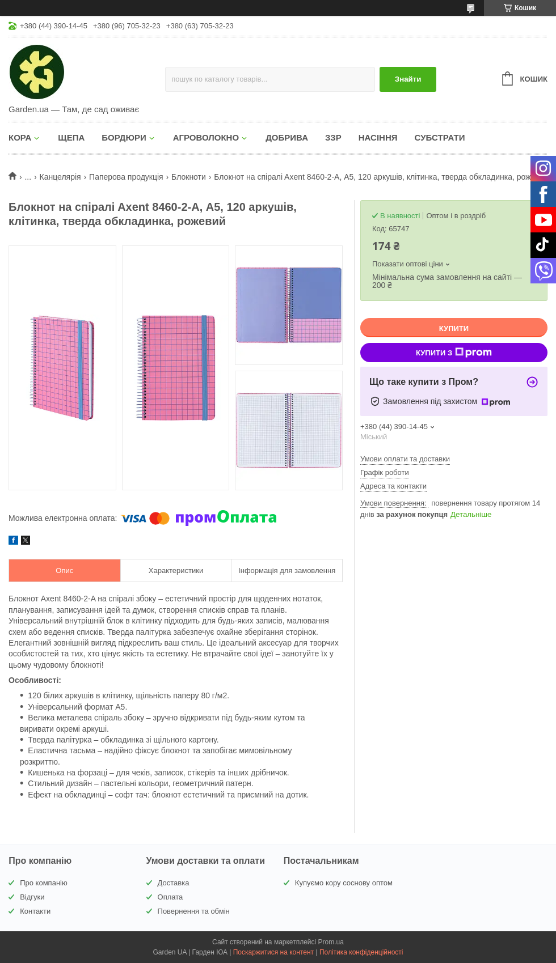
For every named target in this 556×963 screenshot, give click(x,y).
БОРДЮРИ (124, 137)
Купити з (454, 352)
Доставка (173, 883)
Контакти (35, 911)
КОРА (20, 137)
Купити (454, 328)
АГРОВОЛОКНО (206, 137)
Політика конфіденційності (361, 952)
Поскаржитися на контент (273, 952)
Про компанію (44, 883)
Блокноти (188, 176)
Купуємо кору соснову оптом (344, 883)
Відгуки (32, 897)
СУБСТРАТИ (440, 137)
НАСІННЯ (378, 137)
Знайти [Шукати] (408, 79)
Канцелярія (60, 176)
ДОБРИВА (287, 137)
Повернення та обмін (194, 911)
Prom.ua (331, 942)
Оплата (170, 897)
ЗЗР (333, 137)
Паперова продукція (126, 176)
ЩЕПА (71, 137)
